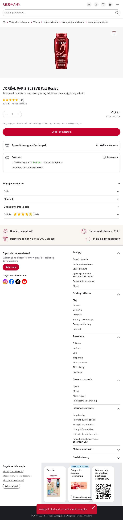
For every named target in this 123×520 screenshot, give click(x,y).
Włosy (36, 22)
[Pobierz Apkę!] (89, 4)
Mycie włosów (51, 22)
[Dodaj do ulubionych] (114, 33)
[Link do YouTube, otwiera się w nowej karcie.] (24, 281)
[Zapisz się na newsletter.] (11, 267)
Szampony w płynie (98, 22)
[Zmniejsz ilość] (6, 114)
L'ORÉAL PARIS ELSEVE (21, 89)
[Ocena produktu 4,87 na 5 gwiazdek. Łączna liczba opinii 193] (61, 100)
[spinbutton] (12, 114)
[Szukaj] (117, 13)
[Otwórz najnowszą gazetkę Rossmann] (53, 485)
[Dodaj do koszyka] (61, 132)
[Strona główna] (4, 22)
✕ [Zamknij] (93, 508)
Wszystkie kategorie (19, 22)
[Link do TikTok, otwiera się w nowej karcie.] (17, 281)
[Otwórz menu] (117, 4)
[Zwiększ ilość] (17, 114)
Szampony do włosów (73, 22)
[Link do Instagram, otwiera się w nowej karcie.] (5, 281)
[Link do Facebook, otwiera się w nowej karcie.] (11, 281)
